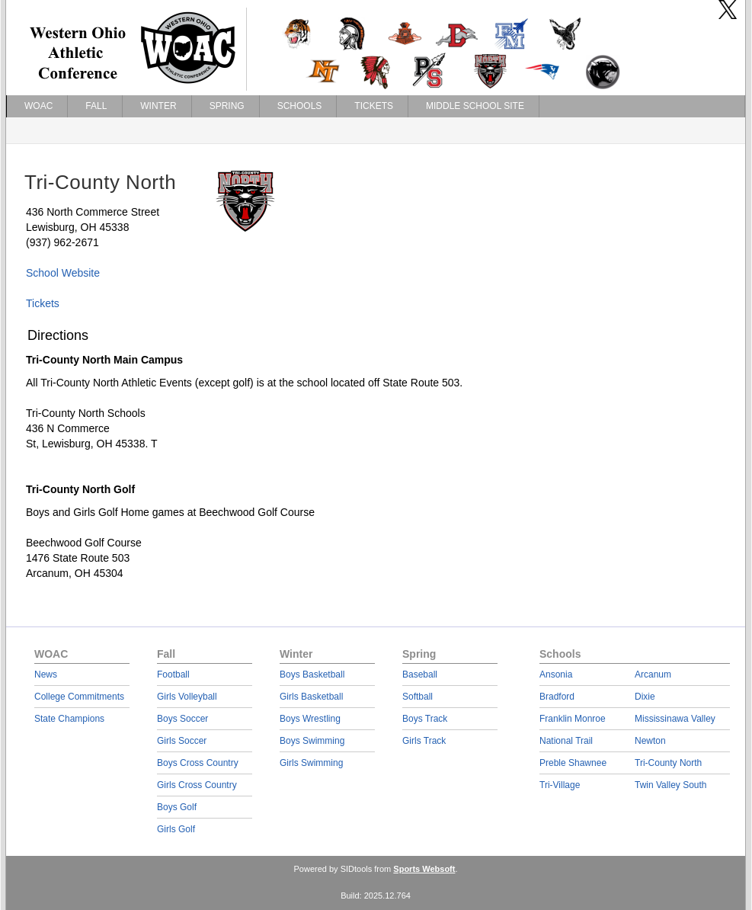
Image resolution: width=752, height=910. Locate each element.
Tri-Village (559, 785)
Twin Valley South (671, 785)
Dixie (645, 696)
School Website (63, 273)
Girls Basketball (311, 696)
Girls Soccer (181, 740)
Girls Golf (176, 829)
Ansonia (555, 674)
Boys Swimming (312, 740)
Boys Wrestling (310, 718)
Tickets (42, 303)
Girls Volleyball (187, 696)
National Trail (566, 740)
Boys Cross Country (197, 763)
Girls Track (424, 740)
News (45, 674)
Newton (650, 740)
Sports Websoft (424, 868)
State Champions (69, 718)
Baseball (419, 674)
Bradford (556, 696)
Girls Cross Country (197, 785)
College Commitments (79, 696)
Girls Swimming (311, 763)
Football (173, 674)
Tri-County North (668, 763)
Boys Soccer (182, 718)
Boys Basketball (312, 674)
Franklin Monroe (572, 718)
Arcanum (653, 674)
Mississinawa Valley (675, 718)
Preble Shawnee (572, 763)
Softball (417, 696)
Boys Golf (177, 807)
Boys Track (424, 718)
